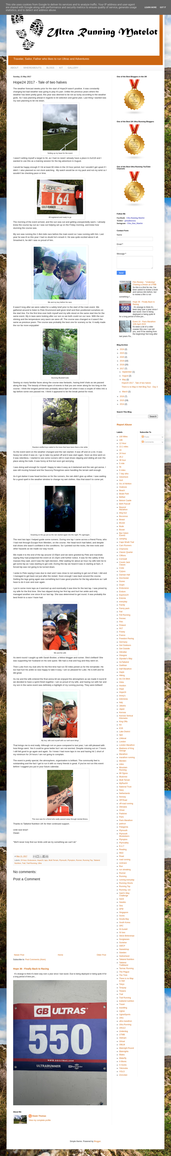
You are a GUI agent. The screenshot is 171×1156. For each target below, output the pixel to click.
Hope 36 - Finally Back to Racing (31, 968)
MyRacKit (123, 783)
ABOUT (14, 67)
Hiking (122, 675)
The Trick (123, 975)
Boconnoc (123, 516)
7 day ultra (123, 474)
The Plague (124, 972)
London (122, 741)
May (124, 379)
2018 (122, 364)
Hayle (121, 672)
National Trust (125, 787)
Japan (122, 709)
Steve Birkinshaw (126, 936)
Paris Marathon (126, 820)
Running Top (88, 860)
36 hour (122, 460)
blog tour (123, 513)
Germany (123, 642)
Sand (121, 899)
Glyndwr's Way (125, 658)
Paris (121, 817)
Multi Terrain (53, 860)
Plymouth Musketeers (124, 835)
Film (121, 622)
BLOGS (50, 67)
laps (46, 860)
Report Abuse (124, 424)
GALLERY (73, 67)
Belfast (122, 497)
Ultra (40, 863)
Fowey (122, 632)
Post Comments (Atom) (35, 959)
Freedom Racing (126, 638)
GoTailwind (124, 662)
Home (60, 955)
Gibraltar (123, 652)
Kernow (122, 712)
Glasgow (123, 655)
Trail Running (31, 863)
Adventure (123, 477)
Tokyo (121, 984)
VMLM (122, 1045)
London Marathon (127, 745)
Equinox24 (124, 595)
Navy (121, 790)
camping (123, 539)
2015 (122, 400)
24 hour (24, 860)
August (125, 376)
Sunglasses (124, 939)
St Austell (123, 929)
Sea (121, 906)
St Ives (122, 932)
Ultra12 (122, 1028)
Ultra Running (125, 1024)
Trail (23, 863)
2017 (122, 368)
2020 (122, 357)
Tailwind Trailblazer (123, 963)
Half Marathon (125, 669)
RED (121, 853)
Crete (121, 568)
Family (122, 605)
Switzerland (124, 956)
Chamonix (123, 549)
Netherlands (124, 793)
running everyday (126, 880)
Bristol (122, 519)
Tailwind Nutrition (126, 959)
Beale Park (124, 494)
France (122, 635)
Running (123, 876)
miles (121, 764)
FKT (121, 628)
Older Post (101, 955)
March (125, 391)
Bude (121, 526)
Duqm (121, 585)
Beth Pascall (124, 504)
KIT (61, 67)
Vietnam (122, 1038)
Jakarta (122, 706)
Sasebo (122, 902)
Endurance (32, 860)
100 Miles (123, 436)
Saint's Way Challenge (124, 894)
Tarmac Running (126, 968)
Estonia (122, 598)
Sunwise (123, 942)
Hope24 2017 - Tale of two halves (136, 383)
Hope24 (40, 860)
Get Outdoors (125, 645)
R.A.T (121, 846)
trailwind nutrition (126, 1001)
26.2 (121, 457)
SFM (121, 909)
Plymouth (63, 860)
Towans (122, 991)
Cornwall (123, 559)
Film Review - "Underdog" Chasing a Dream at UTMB (144, 283)
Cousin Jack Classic (124, 563)
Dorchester (124, 578)
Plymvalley (124, 843)
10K (121, 440)
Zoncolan (123, 1075)
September (127, 372)
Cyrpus (122, 571)
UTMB (122, 1034)
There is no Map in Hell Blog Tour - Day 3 (140, 387)
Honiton (122, 685)
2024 (122, 349)
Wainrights (123, 1051)
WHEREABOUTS (32, 67)
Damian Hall (124, 575)
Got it (163, 7)
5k (120, 467)
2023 (122, 353)
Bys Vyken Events (123, 534)
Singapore (123, 912)
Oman (122, 810)
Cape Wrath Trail (126, 542)
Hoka (121, 682)
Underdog (123, 1031)
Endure (122, 591)
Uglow (122, 1011)
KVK (121, 728)
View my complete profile (40, 1120)
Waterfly (122, 1058)
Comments (148, 442)
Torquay (122, 988)
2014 (122, 404)
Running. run (125, 890)
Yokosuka (123, 1068)
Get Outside (124, 648)
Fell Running (124, 615)
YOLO (122, 1071)
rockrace (123, 863)
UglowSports (124, 1014)
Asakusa (123, 487)
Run (121, 866)
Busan (122, 530)
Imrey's (122, 696)
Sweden (122, 952)
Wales (122, 1055)
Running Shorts (126, 883)
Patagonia (123, 827)
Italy (121, 702)
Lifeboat (122, 738)
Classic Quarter (126, 552)
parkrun (122, 823)
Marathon (123, 754)
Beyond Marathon (123, 508)
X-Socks (123, 1065)
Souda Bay (124, 919)
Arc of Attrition (125, 484)
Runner (79, 860)
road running (124, 859)
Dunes (122, 581)
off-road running (126, 803)
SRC (121, 926)
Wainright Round (126, 1048)
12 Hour (122, 443)
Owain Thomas (39, 1116)
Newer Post (19, 955)
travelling (123, 1008)
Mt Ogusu (123, 773)
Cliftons (122, 555)
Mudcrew (123, 777)
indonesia (123, 699)
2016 (122, 396)
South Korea (124, 922)
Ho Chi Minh (124, 679)
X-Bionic (123, 1061)
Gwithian (123, 665)
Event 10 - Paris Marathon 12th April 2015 (144, 322)
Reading (123, 849)
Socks (122, 916)
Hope (121, 689)
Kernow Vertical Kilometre (126, 717)
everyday (123, 601)
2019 (122, 361)
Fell (120, 612)
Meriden (122, 761)
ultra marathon (125, 1021)
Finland (122, 625)
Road (121, 856)
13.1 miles (123, 447)
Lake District (124, 731)
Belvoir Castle (125, 500)
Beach (122, 490)
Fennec (122, 618)
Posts (145, 437)
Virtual (122, 1041)
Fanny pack (124, 608)
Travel (122, 1004)
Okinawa (123, 807)
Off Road (123, 800)
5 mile (121, 463)
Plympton (71, 860)
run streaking (125, 869)
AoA (121, 480)
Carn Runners (125, 545)
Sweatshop (124, 949)
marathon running (127, 757)
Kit (120, 725)
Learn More (151, 7)
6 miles (122, 470)
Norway (122, 797)
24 (120, 450)
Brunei (122, 523)
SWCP (122, 946)
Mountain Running (123, 768)
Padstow (123, 813)
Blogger (97, 1141)
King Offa (123, 721)
